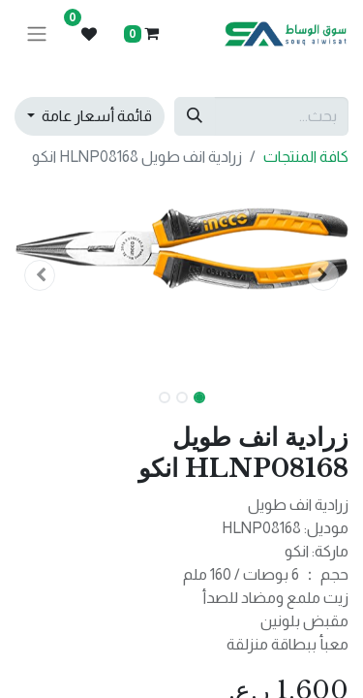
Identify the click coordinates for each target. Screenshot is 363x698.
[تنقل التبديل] (37, 34)
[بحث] (194, 116)
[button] (323, 275)
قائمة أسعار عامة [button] (95, 116)
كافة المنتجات (305, 156)
